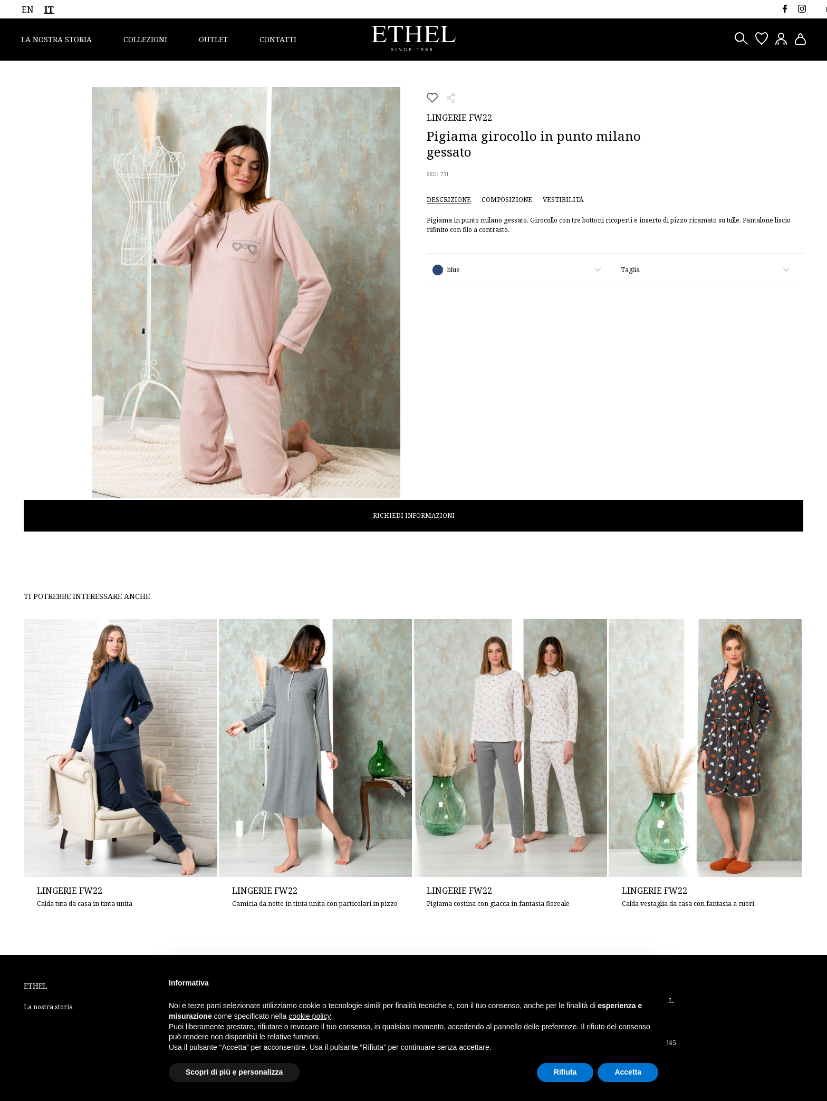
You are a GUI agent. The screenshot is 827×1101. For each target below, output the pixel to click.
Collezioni (145, 39)
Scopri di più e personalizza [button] (234, 1072)
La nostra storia (56, 39)
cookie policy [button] (310, 1016)
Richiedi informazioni (414, 515)
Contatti (277, 39)
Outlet (213, 39)
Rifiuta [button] (565, 1072)
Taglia (630, 269)
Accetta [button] (627, 1072)
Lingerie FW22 (459, 117)
